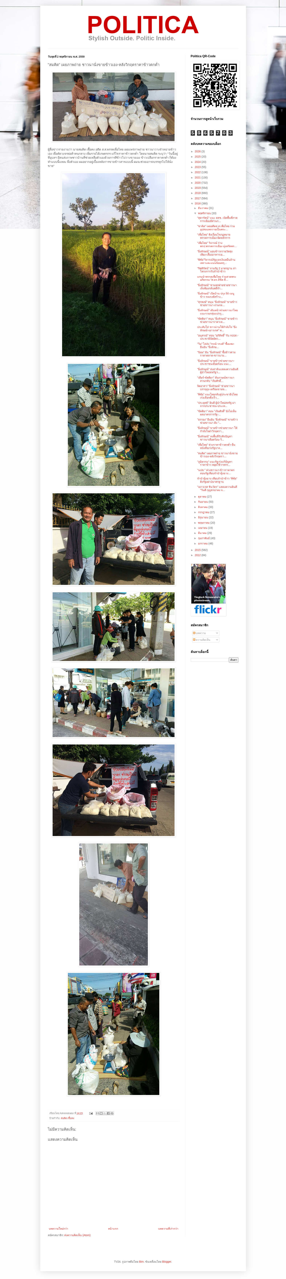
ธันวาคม (203, 208)
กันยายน (203, 501)
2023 (198, 167)
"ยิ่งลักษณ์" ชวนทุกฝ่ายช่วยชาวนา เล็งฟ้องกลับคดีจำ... (217, 287)
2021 (198, 177)
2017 (198, 198)
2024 (198, 161)
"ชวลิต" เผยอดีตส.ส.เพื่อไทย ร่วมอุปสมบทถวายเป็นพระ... (216, 228)
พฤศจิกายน (205, 213)
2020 (198, 182)
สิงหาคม (203, 507)
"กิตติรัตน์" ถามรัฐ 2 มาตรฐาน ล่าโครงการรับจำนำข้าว (216, 270)
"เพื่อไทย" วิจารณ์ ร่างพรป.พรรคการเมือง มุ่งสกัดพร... (216, 244)
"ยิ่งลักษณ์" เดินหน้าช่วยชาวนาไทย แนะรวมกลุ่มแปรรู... (217, 312)
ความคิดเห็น (202, 639)
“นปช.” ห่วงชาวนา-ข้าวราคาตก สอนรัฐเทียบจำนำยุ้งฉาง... (215, 472)
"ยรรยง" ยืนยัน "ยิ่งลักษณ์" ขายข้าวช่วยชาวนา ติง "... (217, 421)
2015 (198, 549)
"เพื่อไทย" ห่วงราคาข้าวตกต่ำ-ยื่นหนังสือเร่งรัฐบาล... (216, 446)
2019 (198, 187)
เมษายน (203, 527)
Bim (141, 1261)
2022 (198, 172)
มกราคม (203, 543)
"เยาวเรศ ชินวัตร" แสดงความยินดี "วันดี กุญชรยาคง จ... (217, 488)
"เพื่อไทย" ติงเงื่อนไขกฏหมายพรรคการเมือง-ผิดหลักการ (213, 236)
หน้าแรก (113, 1228)
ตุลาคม (202, 496)
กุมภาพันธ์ (204, 538)
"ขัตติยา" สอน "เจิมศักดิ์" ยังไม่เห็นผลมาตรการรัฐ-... (216, 413)
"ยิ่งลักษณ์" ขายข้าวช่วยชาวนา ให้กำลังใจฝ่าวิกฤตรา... (217, 429)
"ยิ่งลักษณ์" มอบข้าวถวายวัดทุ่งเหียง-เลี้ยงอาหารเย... (214, 253)
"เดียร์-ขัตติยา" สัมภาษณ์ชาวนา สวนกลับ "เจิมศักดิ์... (215, 379)
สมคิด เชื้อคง (67, 1118)
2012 (198, 555)
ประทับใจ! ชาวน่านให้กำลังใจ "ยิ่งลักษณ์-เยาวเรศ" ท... (217, 329)
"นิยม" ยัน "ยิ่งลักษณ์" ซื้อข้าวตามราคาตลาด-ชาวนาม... (216, 354)
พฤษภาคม (204, 522)
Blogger (166, 1261)
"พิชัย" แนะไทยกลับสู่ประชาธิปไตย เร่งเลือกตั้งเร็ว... (217, 396)
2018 (198, 193)
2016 (198, 203)
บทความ (199, 633)
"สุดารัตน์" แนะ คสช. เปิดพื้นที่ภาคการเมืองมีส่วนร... (217, 219)
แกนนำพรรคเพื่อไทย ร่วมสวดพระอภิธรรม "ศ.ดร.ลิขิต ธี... (216, 278)
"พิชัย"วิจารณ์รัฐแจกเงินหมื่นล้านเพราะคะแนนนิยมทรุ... (216, 261)
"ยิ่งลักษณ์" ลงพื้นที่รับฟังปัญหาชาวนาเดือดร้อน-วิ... (214, 438)
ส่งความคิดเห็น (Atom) (77, 1235)
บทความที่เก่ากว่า (168, 1228)
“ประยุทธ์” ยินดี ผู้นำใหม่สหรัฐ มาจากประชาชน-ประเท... (216, 404)
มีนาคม (202, 533)
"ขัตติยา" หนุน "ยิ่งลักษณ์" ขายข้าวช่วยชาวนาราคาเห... (217, 320)
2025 (198, 156)
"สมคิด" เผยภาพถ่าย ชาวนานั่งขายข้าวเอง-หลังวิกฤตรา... (217, 455)
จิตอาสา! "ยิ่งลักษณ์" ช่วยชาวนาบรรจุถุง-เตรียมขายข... (216, 387)
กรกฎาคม (204, 512)
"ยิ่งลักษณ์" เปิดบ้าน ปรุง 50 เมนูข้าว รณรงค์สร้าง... (215, 295)
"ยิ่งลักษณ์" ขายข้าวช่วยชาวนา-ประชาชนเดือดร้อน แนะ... (215, 362)
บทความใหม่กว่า (58, 1228)
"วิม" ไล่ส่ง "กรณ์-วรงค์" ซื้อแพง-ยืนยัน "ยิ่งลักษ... (215, 345)
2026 (198, 151)
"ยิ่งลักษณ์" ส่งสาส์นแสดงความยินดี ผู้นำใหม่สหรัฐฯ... (217, 371)
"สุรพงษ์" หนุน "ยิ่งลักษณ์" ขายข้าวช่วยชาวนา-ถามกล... (217, 303)
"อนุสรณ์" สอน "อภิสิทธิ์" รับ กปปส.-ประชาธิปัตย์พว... (217, 337)
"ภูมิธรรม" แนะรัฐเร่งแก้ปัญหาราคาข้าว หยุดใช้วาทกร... (214, 463)
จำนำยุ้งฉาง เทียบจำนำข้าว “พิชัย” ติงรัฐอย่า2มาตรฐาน (217, 480)
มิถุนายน (203, 517)
